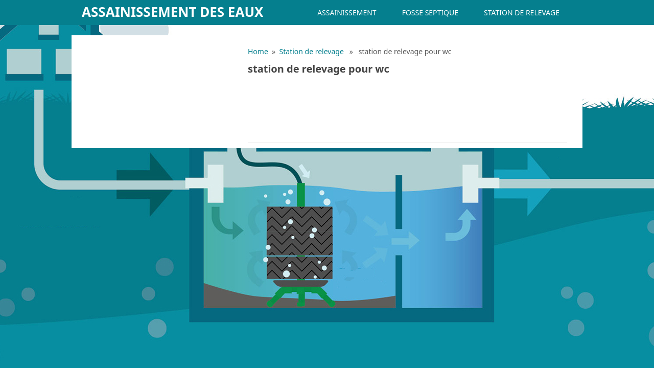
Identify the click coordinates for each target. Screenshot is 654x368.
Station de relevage (521, 12)
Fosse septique (430, 12)
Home (258, 51)
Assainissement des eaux (173, 12)
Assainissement (346, 12)
